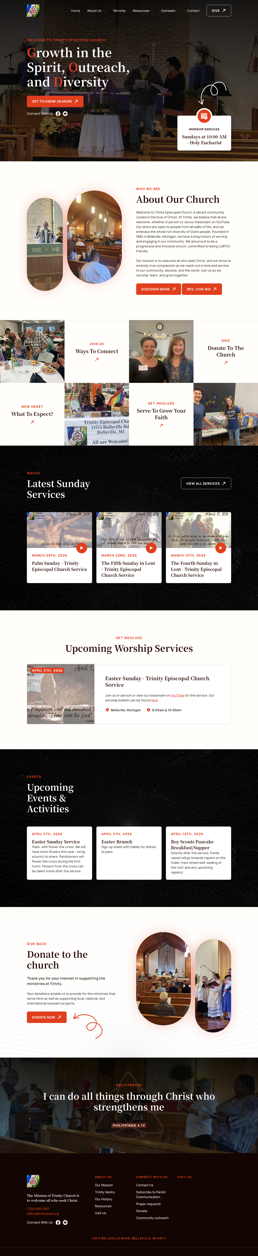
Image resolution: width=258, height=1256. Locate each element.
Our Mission (104, 1185)
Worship (119, 10)
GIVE (216, 10)
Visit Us (100, 1213)
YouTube (177, 695)
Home (75, 10)
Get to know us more (52, 101)
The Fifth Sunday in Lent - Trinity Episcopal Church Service (128, 569)
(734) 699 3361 (38, 1209)
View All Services (203, 483)
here (154, 700)
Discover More (155, 289)
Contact (193, 10)
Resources (141, 10)
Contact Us (144, 1185)
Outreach (168, 10)
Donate (141, 1211)
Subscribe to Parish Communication (151, 1194)
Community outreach (152, 1218)
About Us (94, 10)
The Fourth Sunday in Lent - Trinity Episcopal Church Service (196, 569)
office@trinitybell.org (43, 1213)
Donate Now (43, 1017)
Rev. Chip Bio (199, 289)
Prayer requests (148, 1204)
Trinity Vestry (105, 1192)
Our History (103, 1199)
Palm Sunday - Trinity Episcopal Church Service (59, 566)
